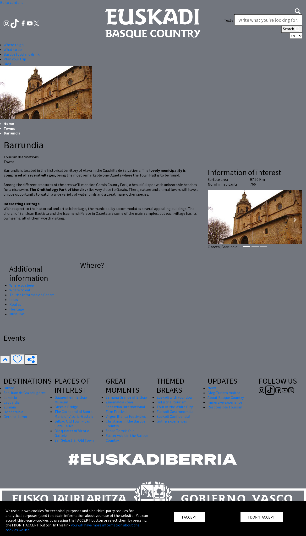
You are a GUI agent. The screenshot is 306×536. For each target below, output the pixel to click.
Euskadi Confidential (173, 416)
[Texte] (268, 20)
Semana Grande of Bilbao (126, 397)
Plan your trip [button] (15, 59)
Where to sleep (21, 285)
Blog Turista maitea (224, 392)
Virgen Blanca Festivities (126, 416)
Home (9, 123)
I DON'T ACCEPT (261, 517)
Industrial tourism (171, 402)
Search (292, 29)
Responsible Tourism (225, 407)
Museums (17, 313)
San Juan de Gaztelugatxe (25, 392)
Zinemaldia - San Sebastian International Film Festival (125, 407)
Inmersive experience (225, 402)
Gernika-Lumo (15, 416)
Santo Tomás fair (120, 430)
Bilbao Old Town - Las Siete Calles (72, 423)
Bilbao (9, 388)
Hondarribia (13, 411)
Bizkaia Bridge (66, 406)
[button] (298, 10)
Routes (15, 304)
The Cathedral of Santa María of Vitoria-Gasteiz (74, 414)
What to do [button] (13, 49)
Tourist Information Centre (32, 294)
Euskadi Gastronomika (175, 411)
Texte (228, 20)
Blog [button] (7, 63)
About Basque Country (226, 397)
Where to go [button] (14, 44)
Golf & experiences (172, 421)
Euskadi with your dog (174, 397)
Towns (9, 128)
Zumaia (10, 407)
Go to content (11, 2)
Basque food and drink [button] (21, 54)
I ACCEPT (189, 517)
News (212, 388)
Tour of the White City (175, 406)
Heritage (16, 309)
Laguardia (12, 402)
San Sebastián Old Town (74, 440)
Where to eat (20, 290)
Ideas (13, 299)
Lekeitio (10, 397)
